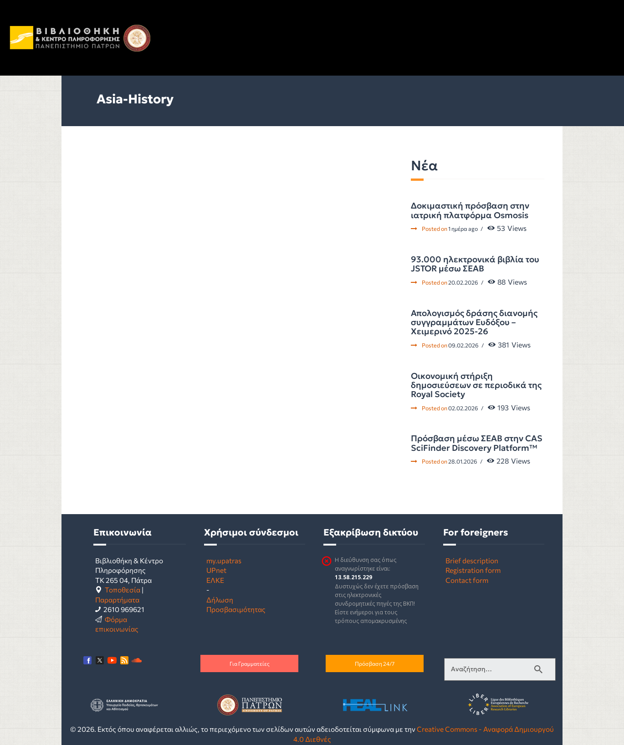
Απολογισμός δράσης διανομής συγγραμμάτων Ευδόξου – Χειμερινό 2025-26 (474, 323)
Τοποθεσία (122, 589)
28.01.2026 (462, 461)
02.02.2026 (463, 408)
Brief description (471, 560)
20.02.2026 (463, 282)
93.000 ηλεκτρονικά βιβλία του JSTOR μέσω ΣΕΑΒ (475, 264)
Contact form (466, 580)
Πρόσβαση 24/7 (374, 663)
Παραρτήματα (117, 599)
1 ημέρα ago (463, 228)
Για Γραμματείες (250, 663)
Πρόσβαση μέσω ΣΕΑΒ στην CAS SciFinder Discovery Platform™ (476, 443)
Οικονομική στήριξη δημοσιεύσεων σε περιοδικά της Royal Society (476, 385)
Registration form (473, 570)
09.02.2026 (463, 345)
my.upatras (223, 560)
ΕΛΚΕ (215, 580)
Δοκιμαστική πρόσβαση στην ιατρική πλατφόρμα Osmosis (470, 210)
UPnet (216, 570)
